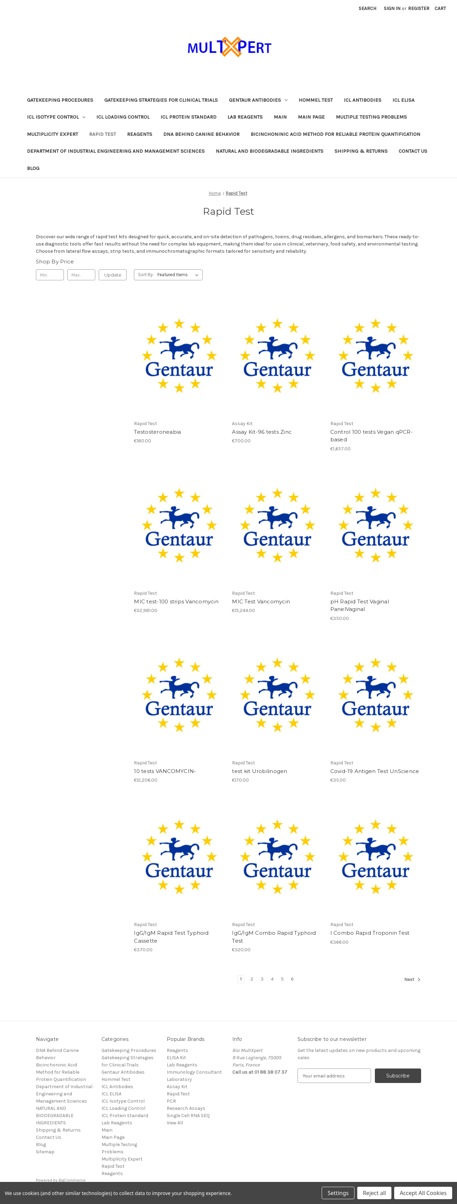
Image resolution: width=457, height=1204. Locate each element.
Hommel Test (316, 100)
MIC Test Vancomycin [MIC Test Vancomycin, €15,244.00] (261, 601)
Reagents (139, 134)
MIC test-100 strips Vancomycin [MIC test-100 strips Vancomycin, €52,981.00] (176, 601)
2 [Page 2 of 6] (252, 979)
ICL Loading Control (122, 117)
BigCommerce (72, 1180)
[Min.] (50, 274)
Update (112, 275)
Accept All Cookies (423, 1193)
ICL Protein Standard (188, 117)
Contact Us (413, 151)
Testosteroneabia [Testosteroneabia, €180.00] (157, 432)
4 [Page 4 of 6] (272, 979)
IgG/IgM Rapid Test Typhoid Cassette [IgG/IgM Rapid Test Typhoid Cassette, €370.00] (171, 937)
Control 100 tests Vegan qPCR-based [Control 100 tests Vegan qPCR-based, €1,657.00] (371, 436)
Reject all (374, 1193)
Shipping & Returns (361, 151)
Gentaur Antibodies (258, 100)
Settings (338, 1193)
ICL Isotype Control (56, 117)
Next (412, 979)
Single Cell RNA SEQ (188, 1115)
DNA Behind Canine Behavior (201, 134)
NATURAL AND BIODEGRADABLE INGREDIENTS (269, 151)
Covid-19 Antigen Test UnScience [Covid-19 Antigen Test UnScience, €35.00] (374, 771)
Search (367, 8)
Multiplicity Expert (52, 134)
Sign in (392, 8)
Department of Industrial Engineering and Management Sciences (116, 151)
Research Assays (186, 1108)
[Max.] (81, 274)
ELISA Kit (176, 1058)
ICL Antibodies (362, 100)
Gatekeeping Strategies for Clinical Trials (161, 100)
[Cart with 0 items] (440, 8)
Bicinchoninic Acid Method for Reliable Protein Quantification (335, 134)
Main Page (311, 117)
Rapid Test (102, 134)
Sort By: (146, 274)
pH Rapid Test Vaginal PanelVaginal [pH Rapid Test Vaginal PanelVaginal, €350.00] (359, 605)
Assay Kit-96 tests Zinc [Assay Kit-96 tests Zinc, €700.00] (262, 432)
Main (280, 117)
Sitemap (45, 1152)
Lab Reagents (245, 117)
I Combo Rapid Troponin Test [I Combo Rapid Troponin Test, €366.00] (370, 933)
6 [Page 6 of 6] (292, 979)
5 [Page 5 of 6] (282, 979)
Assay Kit (177, 1087)
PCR (171, 1101)
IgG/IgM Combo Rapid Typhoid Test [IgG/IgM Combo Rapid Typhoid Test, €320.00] (274, 937)
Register (418, 8)
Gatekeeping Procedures (60, 100)
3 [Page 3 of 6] (262, 979)
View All (175, 1123)
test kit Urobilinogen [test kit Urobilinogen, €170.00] (259, 771)
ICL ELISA (403, 100)
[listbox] (179, 275)
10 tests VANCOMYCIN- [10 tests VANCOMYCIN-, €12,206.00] (165, 771)
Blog (33, 168)
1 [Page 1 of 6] (241, 979)
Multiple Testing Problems (371, 117)
